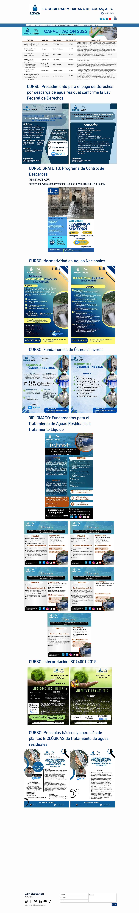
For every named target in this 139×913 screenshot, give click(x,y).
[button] (115, 18)
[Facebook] (31, 901)
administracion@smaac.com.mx (32, 897)
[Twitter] (35, 901)
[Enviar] (114, 904)
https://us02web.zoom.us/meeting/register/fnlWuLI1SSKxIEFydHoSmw (67, 184)
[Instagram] (26, 901)
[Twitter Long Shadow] (104, 19)
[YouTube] (110, 19)
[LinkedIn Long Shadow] (107, 19)
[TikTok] (50, 901)
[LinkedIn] (40, 901)
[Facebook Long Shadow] (101, 19)
